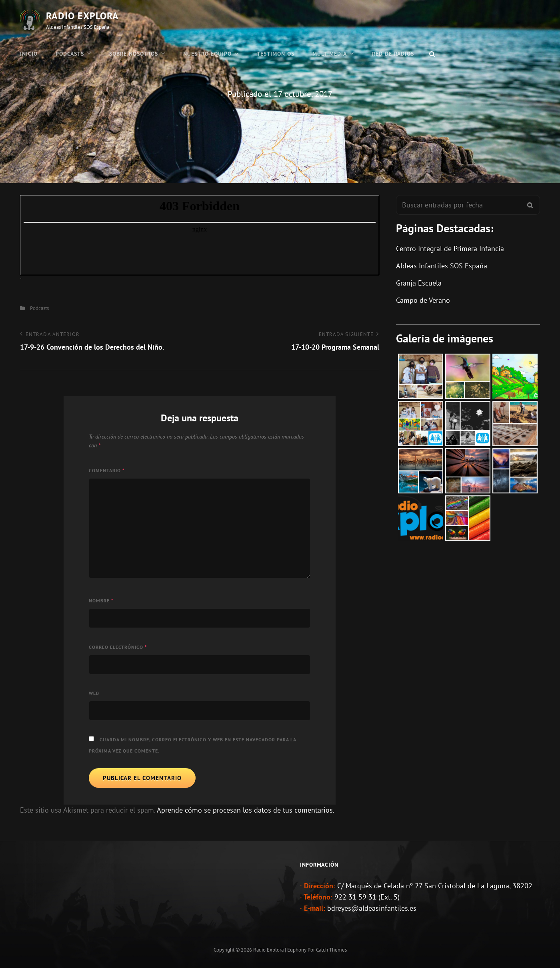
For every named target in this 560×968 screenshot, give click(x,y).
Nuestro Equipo (207, 53)
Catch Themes (331, 949)
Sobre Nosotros (133, 53)
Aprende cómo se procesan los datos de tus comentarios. (245, 810)
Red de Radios (393, 53)
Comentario (107, 470)
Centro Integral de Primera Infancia (450, 248)
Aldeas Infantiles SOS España (441, 265)
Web (94, 693)
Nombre (101, 601)
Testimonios (275, 53)
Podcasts (70, 53)
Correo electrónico (118, 647)
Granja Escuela (419, 283)
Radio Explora (82, 16)
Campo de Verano (423, 300)
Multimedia (329, 53)
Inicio (29, 53)
